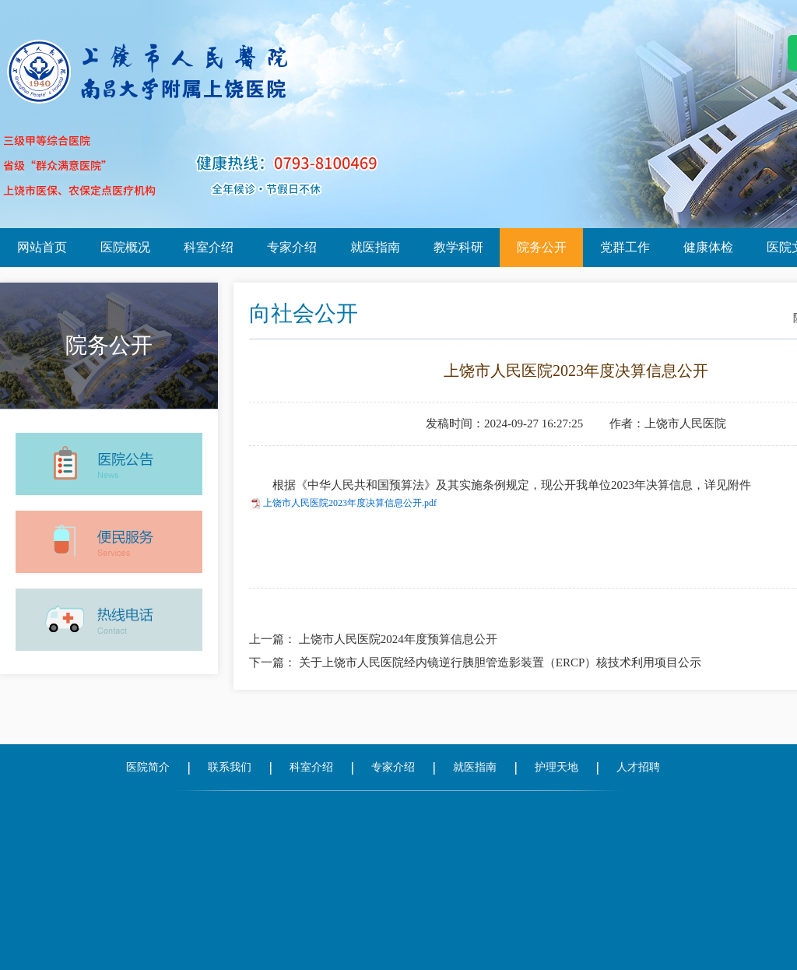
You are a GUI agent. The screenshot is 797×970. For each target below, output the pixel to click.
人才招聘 (638, 767)
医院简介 (148, 767)
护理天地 (556, 767)
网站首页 (42, 247)
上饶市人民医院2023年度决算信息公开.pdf (350, 502)
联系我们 (229, 767)
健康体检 (708, 247)
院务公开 (542, 247)
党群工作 (625, 247)
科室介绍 (208, 247)
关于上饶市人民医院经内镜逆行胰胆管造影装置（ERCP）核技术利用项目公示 (500, 662)
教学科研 (458, 247)
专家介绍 (292, 247)
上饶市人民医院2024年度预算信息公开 (398, 639)
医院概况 (125, 247)
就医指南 (375, 247)
